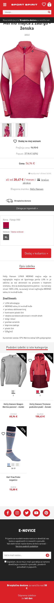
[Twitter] (26, 522)
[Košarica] (48, 4)
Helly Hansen (36, 198)
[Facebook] (7, 522)
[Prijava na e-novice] (47, 564)
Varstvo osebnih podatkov (27, 555)
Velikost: (13, 241)
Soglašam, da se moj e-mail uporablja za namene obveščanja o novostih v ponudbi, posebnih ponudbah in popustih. (28, 573)
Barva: (11, 229)
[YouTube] (36, 522)
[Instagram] (17, 522)
